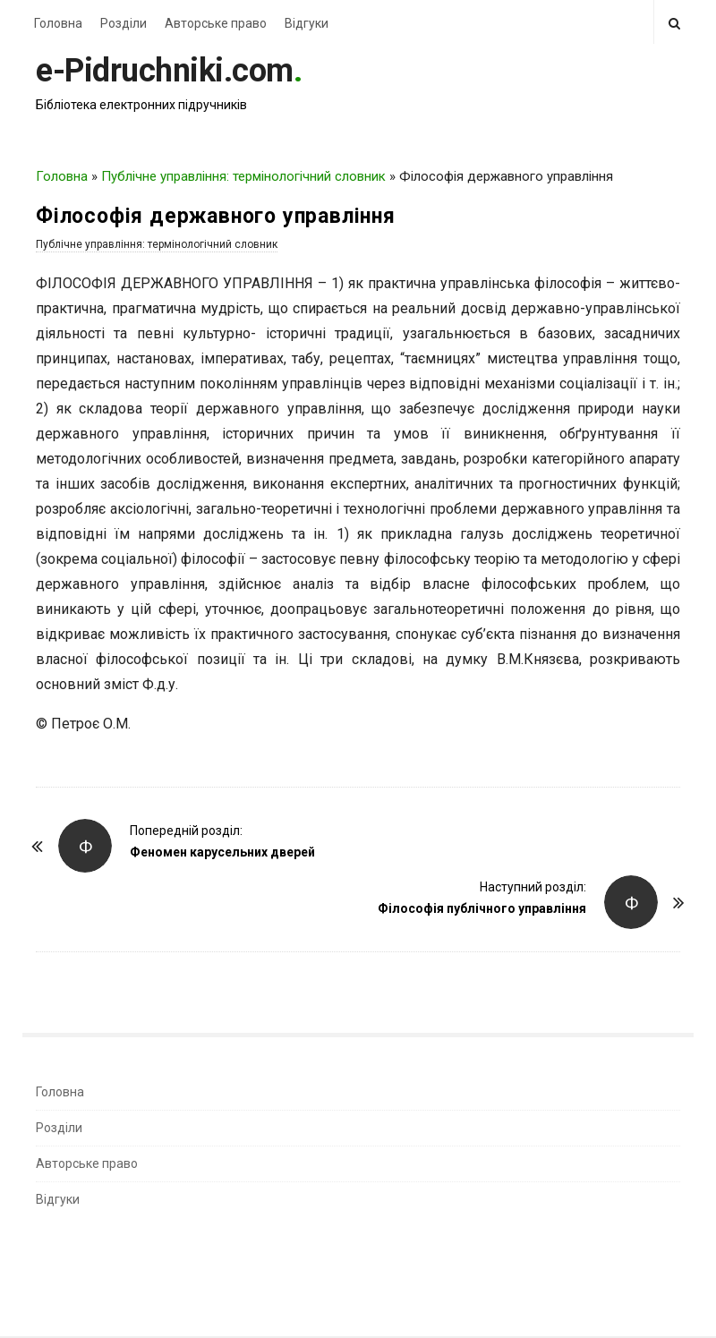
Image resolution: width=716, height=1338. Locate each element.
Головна (58, 23)
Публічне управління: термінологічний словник (243, 176)
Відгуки (306, 23)
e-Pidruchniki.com (165, 70)
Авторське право (216, 23)
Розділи (123, 23)
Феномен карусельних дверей (222, 852)
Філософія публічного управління (482, 908)
